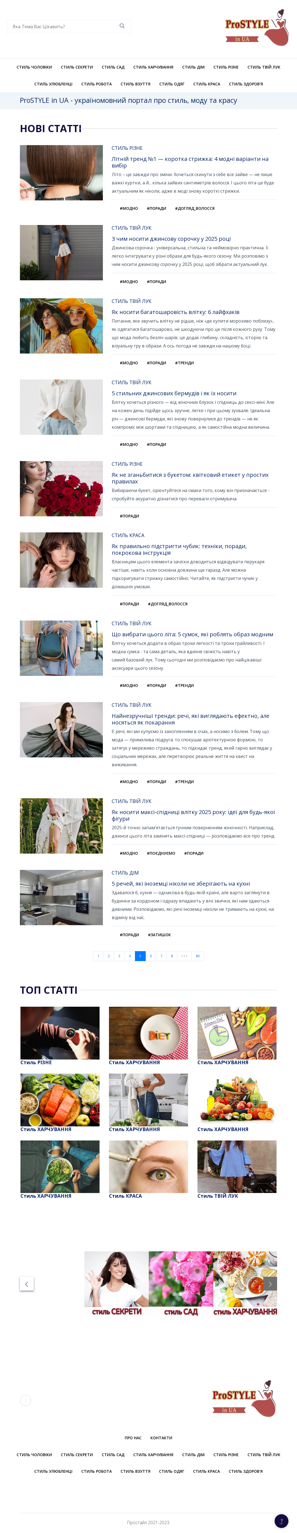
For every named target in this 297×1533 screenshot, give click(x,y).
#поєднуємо (161, 854)
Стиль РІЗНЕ (226, 67)
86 (198, 957)
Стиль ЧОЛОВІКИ (34, 67)
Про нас (133, 1439)
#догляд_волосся (195, 208)
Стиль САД (113, 67)
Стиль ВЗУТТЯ (135, 84)
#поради (156, 208)
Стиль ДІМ (193, 67)
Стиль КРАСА (206, 84)
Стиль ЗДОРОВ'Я (246, 84)
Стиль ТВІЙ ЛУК (264, 67)
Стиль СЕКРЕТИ (77, 67)
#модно (129, 208)
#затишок (159, 935)
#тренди (184, 363)
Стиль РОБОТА (96, 84)
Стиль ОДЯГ (171, 84)
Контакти (161, 1439)
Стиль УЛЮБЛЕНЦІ (53, 84)
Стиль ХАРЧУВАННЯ (153, 67)
